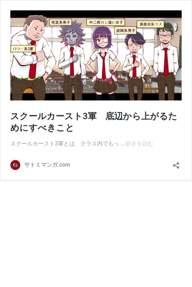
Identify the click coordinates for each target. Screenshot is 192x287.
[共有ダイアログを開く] (176, 163)
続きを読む (139, 143)
